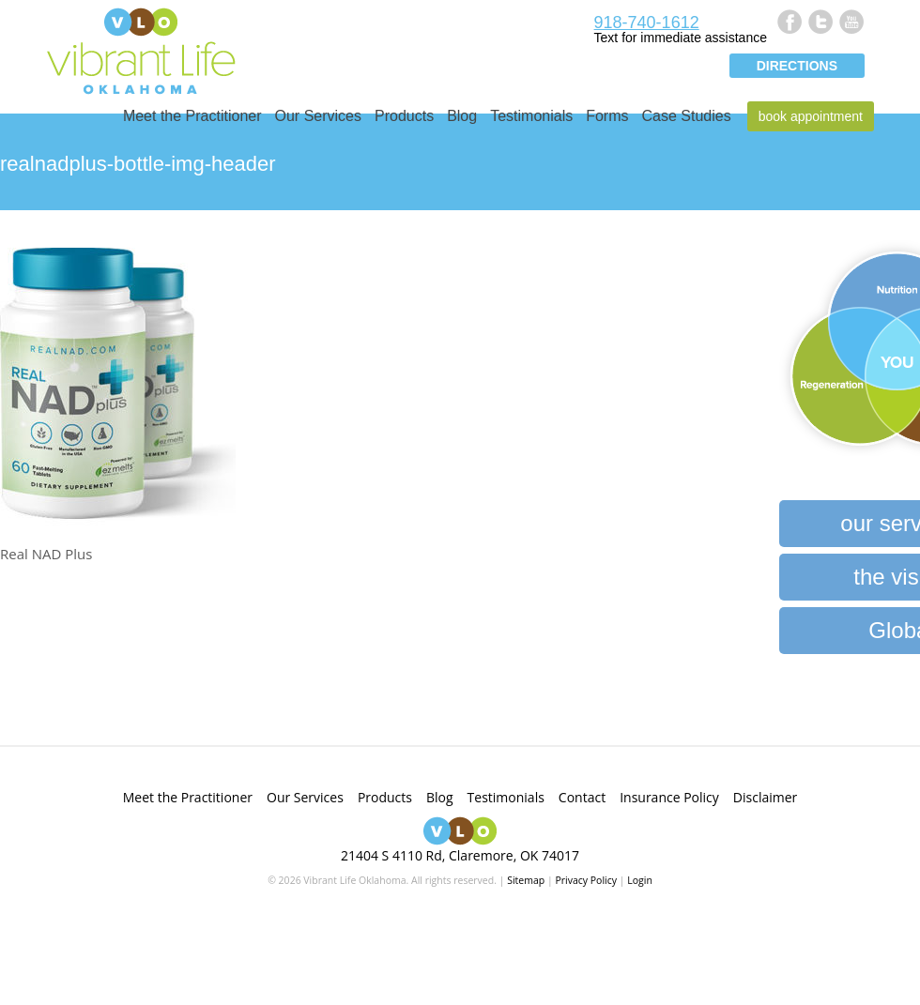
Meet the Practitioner (192, 116)
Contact (582, 797)
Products (404, 116)
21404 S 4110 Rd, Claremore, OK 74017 (460, 855)
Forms (607, 116)
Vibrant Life (141, 49)
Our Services (318, 116)
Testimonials (531, 116)
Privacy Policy (586, 880)
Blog (462, 116)
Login (639, 880)
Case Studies (686, 116)
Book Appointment (811, 116)
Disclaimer (765, 797)
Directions (797, 65)
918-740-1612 (646, 22)
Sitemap (525, 880)
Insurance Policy (669, 797)
